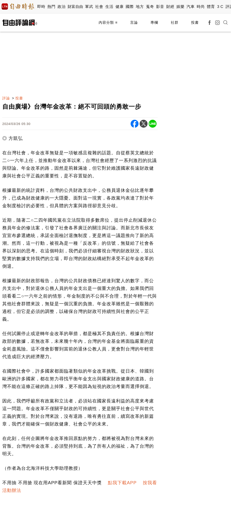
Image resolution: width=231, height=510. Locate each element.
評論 (6, 98)
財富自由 (75, 7)
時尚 (201, 7)
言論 (134, 22)
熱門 (51, 7)
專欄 (154, 22)
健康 (119, 7)
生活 (109, 7)
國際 (130, 7)
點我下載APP (122, 482)
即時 (41, 7)
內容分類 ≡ (108, 22)
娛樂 (180, 7)
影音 (160, 7)
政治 (61, 7)
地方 (140, 7)
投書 (195, 22)
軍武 (89, 7)
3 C (220, 7)
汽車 (190, 7)
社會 (99, 7)
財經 (170, 7)
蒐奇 (150, 7)
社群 (174, 22)
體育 (211, 7)
